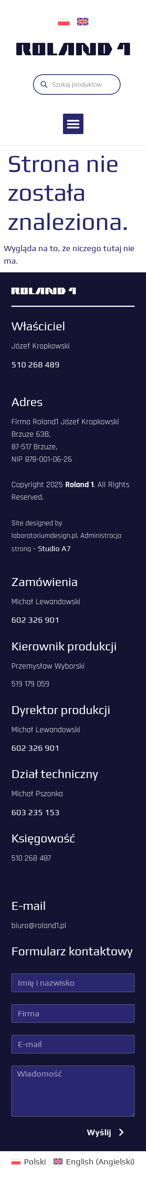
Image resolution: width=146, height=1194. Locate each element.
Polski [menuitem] (35, 1161)
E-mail (23, 1031)
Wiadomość (33, 1061)
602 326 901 (35, 620)
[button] (73, 124)
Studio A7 (54, 548)
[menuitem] (63, 21)
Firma (22, 1000)
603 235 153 (35, 812)
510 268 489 (35, 364)
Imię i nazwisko (39, 969)
